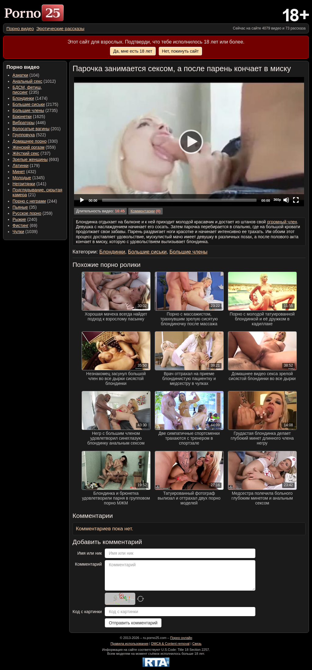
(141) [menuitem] (29, 183)
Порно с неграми (29, 201)
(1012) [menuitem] (34, 81)
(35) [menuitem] (24, 207)
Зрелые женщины (30, 159)
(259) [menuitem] (32, 213)
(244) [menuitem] (34, 201)
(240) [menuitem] (24, 219)
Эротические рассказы (60, 28)
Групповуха (23, 134)
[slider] (179, 200)
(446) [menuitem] (29, 122)
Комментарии (142, 211)
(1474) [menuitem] (30, 98)
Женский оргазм (28, 147)
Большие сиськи (28, 104)
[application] (189, 141)
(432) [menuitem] (24, 171)
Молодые (21, 177)
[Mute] (286, 200)
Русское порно (26, 213)
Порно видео (20, 28)
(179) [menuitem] (26, 165)
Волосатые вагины (30, 128)
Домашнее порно (29, 141)
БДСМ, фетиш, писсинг (27, 90)
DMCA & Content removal (170, 643)
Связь (196, 643)
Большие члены (28, 110)
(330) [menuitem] (35, 141)
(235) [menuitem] (27, 90)
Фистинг (20, 225)
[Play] (189, 141)
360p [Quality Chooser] (277, 199)
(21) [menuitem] (37, 192)
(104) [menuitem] (25, 75)
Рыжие (19, 219)
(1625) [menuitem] (28, 116)
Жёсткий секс (25, 153)
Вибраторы (23, 122)
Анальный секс (27, 81)
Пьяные (20, 207)
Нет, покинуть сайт (180, 51)
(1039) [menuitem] (25, 231)
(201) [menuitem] (36, 128)
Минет (18, 171)
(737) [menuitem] (31, 153)
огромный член (282, 221)
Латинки (20, 165)
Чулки (18, 231)
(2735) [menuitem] (35, 110)
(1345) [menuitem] (28, 177)
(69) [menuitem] (24, 225)
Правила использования (129, 643)
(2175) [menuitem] (35, 104)
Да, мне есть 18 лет (132, 51)
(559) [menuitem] (34, 147)
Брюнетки (22, 116)
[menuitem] (20, 28)
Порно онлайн (181, 638)
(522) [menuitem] (29, 134)
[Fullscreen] (296, 200)
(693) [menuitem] (35, 159)
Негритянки (23, 183)
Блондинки (23, 98)
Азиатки (20, 75)
